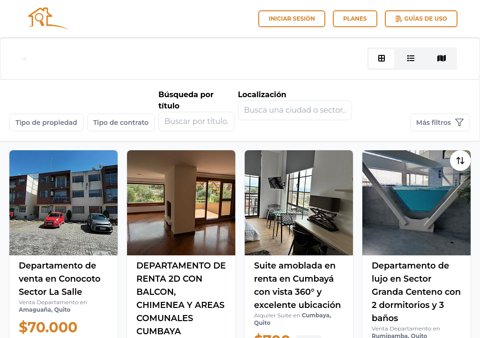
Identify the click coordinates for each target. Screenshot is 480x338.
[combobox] (295, 110)
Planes (355, 18)
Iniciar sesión (292, 18)
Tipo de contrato (121, 122)
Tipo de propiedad (46, 122)
